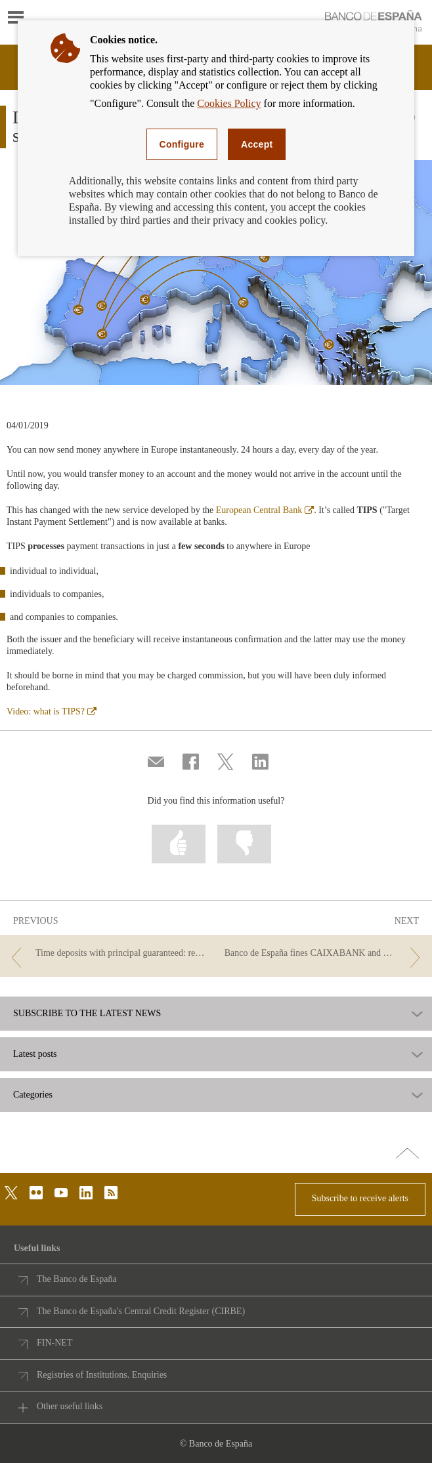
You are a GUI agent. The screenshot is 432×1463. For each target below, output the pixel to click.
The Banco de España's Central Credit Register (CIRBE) (141, 1311)
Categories (33, 1095)
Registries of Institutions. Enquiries (102, 1375)
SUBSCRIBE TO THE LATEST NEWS (87, 1013)
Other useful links (69, 1406)
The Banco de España (77, 1279)
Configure (182, 144)
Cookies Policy (229, 103)
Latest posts (35, 1054)
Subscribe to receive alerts (360, 1198)
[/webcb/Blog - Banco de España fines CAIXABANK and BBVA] (325, 953)
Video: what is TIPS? (52, 711)
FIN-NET (54, 1343)
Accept (256, 144)
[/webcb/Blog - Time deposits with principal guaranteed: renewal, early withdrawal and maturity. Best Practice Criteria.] (107, 953)
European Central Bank (265, 510)
